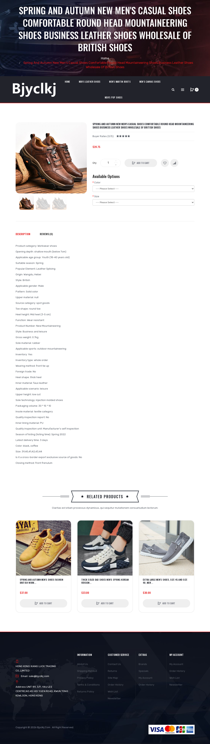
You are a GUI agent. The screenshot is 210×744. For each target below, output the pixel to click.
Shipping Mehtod (87, 671)
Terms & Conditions (88, 684)
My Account (145, 677)
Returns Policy (85, 691)
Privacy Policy (85, 677)
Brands (143, 664)
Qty (95, 162)
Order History (115, 684)
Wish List (113, 691)
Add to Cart (143, 162)
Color (97, 182)
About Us (82, 664)
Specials (144, 671)
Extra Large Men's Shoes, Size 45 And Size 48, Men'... (165, 581)
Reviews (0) (46, 234)
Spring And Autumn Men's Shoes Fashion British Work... (41, 581)
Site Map (113, 677)
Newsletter (114, 698)
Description (23, 234)
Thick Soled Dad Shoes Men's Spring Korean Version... (105, 581)
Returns (112, 671)
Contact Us (114, 664)
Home (105, 58)
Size (96, 196)
